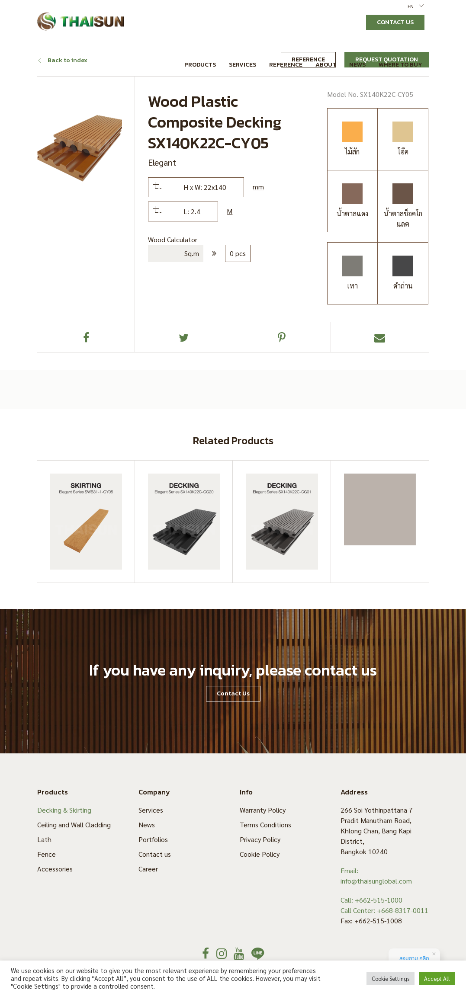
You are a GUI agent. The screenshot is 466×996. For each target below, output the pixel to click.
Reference (285, 64)
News (357, 64)
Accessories (55, 868)
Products (200, 64)
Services (242, 64)
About (325, 64)
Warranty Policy (263, 809)
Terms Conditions (265, 824)
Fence (46, 853)
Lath (44, 839)
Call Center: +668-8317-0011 (384, 910)
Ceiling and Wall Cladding (74, 824)
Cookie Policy (260, 853)
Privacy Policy (260, 839)
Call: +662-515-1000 (371, 899)
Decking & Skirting (64, 809)
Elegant (162, 162)
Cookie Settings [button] (390, 978)
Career (148, 868)
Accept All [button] (437, 978)
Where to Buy (400, 64)
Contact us (154, 853)
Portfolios (153, 839)
